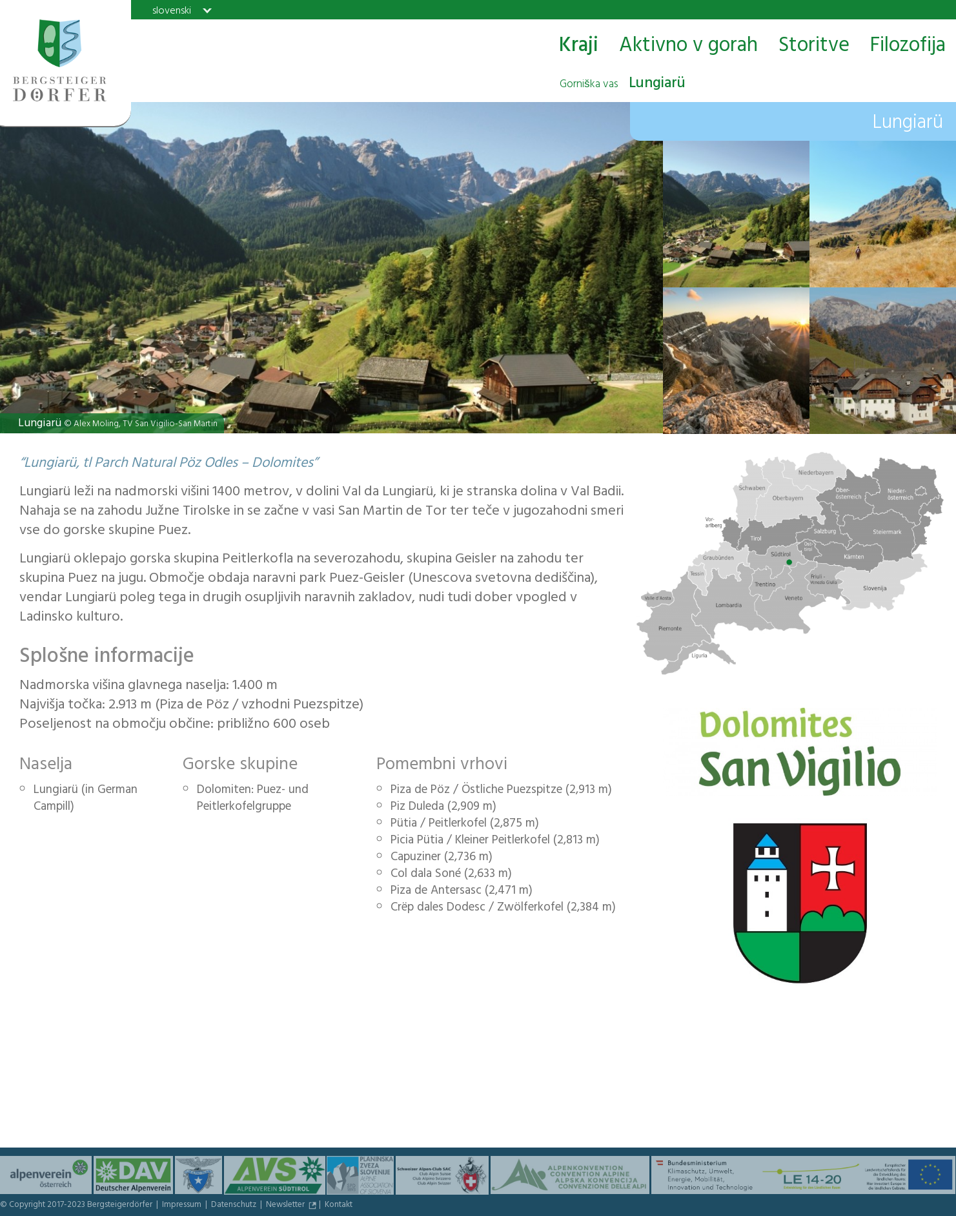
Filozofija (908, 46)
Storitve (813, 46)
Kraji (578, 46)
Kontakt (338, 1205)
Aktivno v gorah (688, 46)
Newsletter (286, 1205)
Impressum (182, 1205)
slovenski (171, 10)
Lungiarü (623, 84)
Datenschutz (234, 1205)
